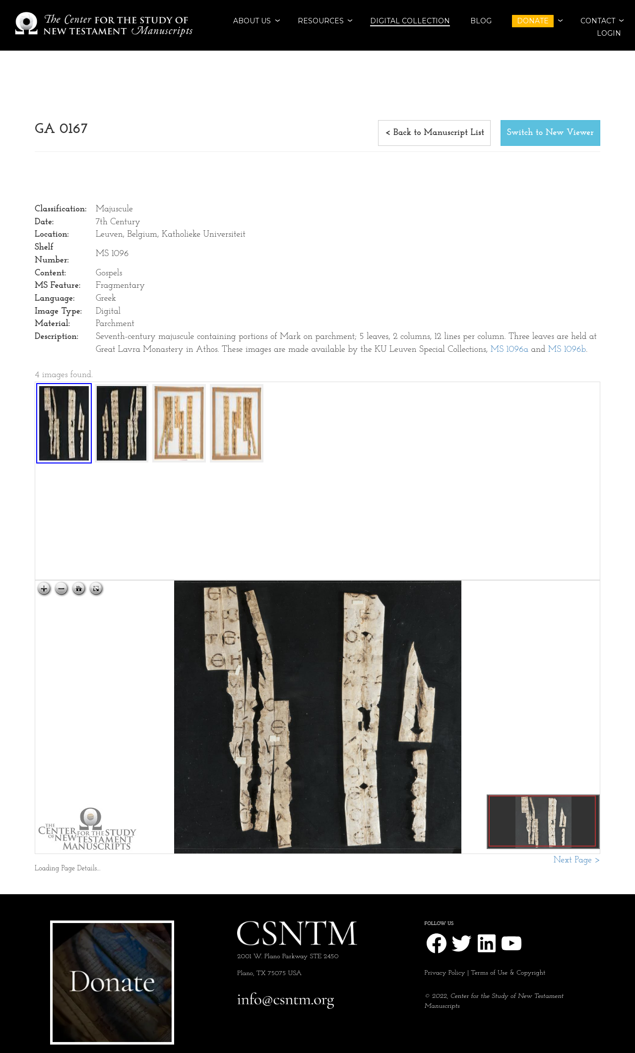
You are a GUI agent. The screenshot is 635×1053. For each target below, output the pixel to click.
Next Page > (577, 860)
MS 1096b (567, 349)
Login (609, 33)
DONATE (533, 20)
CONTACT (597, 20)
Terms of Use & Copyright (508, 973)
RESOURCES (321, 20)
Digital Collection (410, 20)
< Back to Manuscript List (434, 132)
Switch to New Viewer (550, 132)
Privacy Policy (445, 973)
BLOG (481, 20)
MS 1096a (509, 349)
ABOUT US (252, 20)
